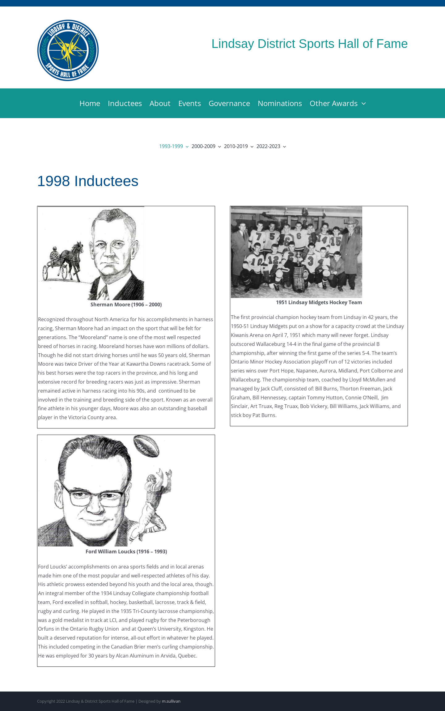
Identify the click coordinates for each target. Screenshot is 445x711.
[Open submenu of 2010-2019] (250, 146)
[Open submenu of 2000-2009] (218, 146)
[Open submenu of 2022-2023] (283, 146)
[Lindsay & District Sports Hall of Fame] (68, 21)
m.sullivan (171, 701)
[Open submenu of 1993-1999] (186, 146)
